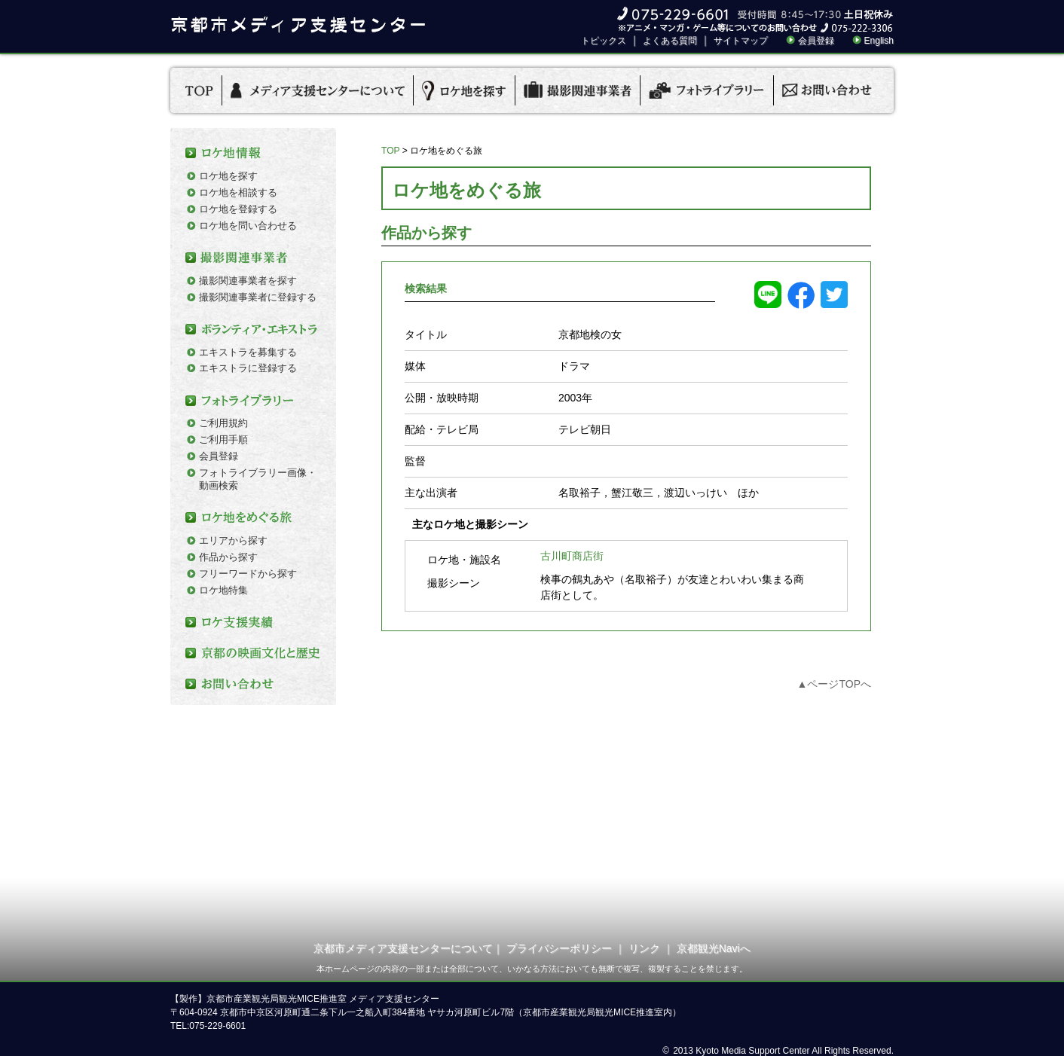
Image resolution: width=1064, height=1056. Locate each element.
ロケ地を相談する (238, 192)
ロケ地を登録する (238, 209)
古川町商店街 (572, 556)
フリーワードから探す (248, 573)
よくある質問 (670, 40)
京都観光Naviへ (714, 948)
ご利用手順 (223, 439)
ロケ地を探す (228, 176)
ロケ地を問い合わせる (248, 225)
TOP (390, 150)
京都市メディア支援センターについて (403, 948)
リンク (644, 948)
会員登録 (816, 40)
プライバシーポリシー (559, 948)
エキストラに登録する (248, 368)
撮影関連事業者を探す (248, 280)
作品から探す (228, 557)
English (879, 40)
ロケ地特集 (223, 590)
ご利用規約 (223, 423)
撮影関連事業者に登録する (257, 297)
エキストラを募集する (248, 352)
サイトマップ (741, 40)
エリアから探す (233, 540)
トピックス (603, 40)
